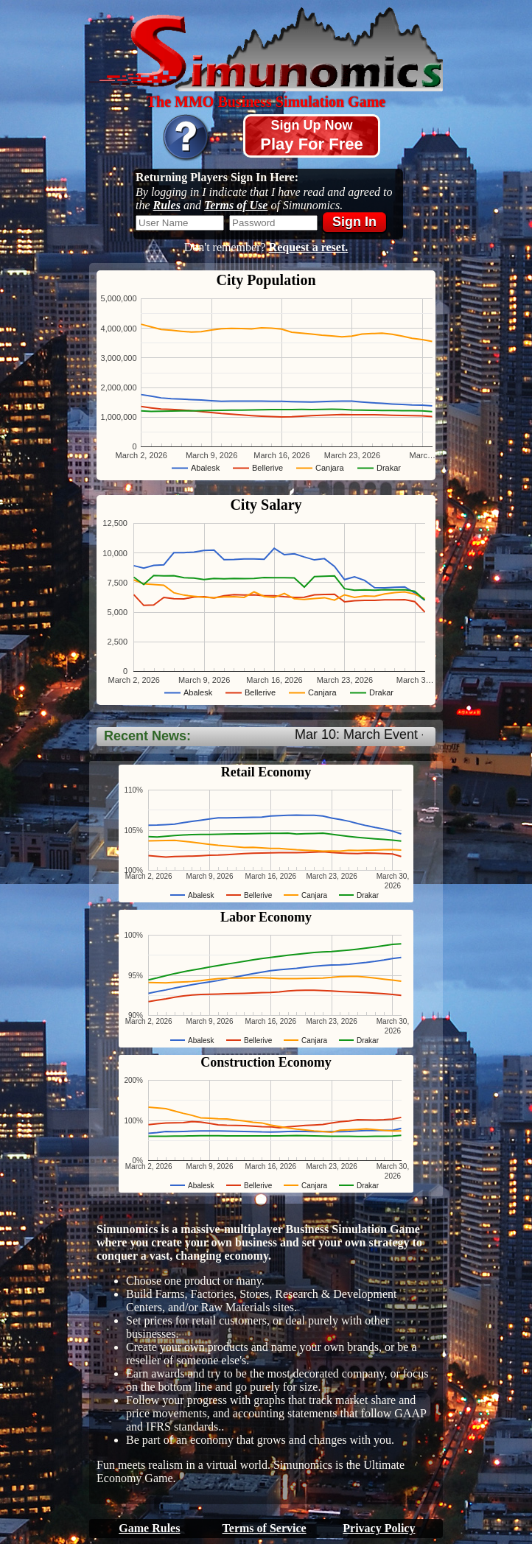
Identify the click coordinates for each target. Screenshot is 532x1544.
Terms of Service (265, 1528)
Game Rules (149, 1528)
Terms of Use (236, 205)
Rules (167, 205)
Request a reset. (309, 247)
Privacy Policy (379, 1528)
